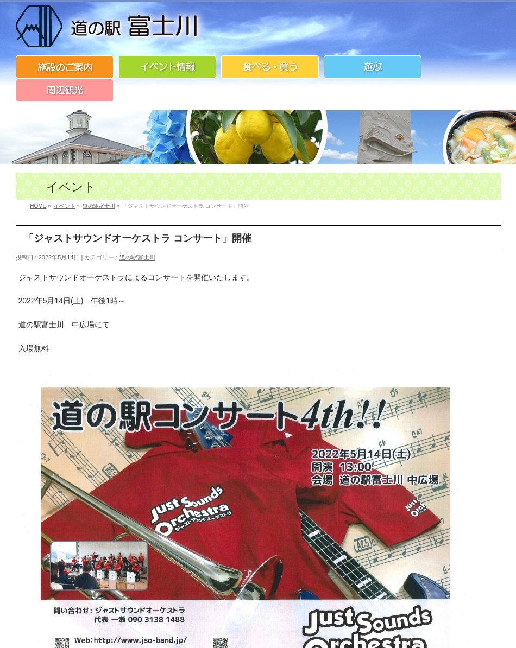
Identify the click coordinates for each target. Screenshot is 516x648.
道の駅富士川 (137, 257)
